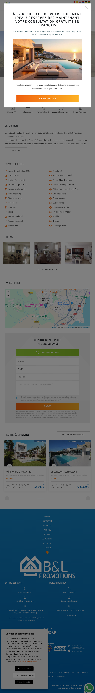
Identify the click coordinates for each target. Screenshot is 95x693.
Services (47, 534)
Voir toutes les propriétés (73, 435)
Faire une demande (70, 26)
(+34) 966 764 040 (25, 592)
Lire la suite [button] (16, 151)
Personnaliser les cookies (24, 675)
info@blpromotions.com (25, 601)
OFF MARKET (61, 676)
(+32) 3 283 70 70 (69, 592)
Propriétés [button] (47, 525)
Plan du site (75, 673)
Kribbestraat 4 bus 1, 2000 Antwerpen (70, 610)
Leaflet (54, 327)
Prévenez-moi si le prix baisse (40, 26)
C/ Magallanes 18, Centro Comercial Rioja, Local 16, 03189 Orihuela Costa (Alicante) (25, 611)
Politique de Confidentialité (41, 399)
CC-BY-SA (86, 327)
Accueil (47, 517)
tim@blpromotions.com (69, 601)
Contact (47, 548)
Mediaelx (51, 676)
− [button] (8, 296)
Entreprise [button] (47, 521)
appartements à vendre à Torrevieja (69, 688)
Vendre (47, 530)
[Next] (88, 498)
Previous (12, 54)
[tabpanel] (25, 465)
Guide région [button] (47, 539)
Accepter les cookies (24, 668)
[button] (33, 82)
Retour (76, 82)
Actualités (47, 543)
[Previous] (7, 498)
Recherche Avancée (76, 15)
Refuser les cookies (24, 682)
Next (82, 54)
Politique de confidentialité (60, 673)
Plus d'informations (29, 662)
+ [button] (8, 292)
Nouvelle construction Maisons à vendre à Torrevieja (69, 685)
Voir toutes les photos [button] (47, 270)
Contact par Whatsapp (47, 353)
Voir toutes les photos (53, 82)
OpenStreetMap (70, 327)
